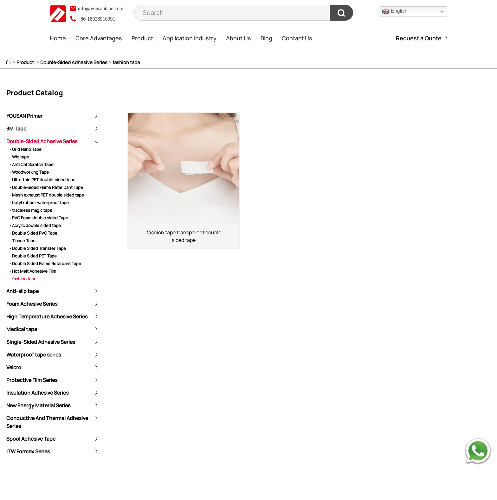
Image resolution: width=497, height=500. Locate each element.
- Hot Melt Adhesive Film (33, 271)
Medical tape (21, 329)
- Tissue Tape (23, 240)
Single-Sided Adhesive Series (40, 341)
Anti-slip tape (22, 291)
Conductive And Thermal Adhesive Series (47, 422)
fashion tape (126, 62)
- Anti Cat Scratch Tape (32, 164)
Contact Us (297, 38)
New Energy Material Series (38, 405)
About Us (238, 38)
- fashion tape (23, 279)
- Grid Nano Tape (26, 149)
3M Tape (16, 128)
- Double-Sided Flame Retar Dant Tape (46, 187)
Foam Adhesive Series (31, 303)
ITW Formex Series (28, 451)
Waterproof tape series (33, 354)
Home (58, 38)
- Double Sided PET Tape (33, 256)
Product (142, 38)
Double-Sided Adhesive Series (73, 62)
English (395, 11)
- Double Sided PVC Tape (33, 233)
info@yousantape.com (96, 8)
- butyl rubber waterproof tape (39, 202)
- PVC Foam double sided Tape (39, 218)
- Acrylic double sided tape (35, 225)
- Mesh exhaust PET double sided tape (47, 195)
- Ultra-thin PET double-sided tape (42, 180)
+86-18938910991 (92, 19)
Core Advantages (98, 38)
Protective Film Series (31, 380)
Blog (266, 38)
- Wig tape (19, 157)
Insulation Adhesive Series (37, 392)
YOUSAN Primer (24, 115)
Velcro (13, 367)
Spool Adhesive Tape (30, 438)
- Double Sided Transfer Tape (38, 248)
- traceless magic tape (31, 210)
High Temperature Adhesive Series (46, 316)
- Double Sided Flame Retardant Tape (45, 263)
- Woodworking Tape (29, 172)
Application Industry (189, 38)
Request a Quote (421, 38)
